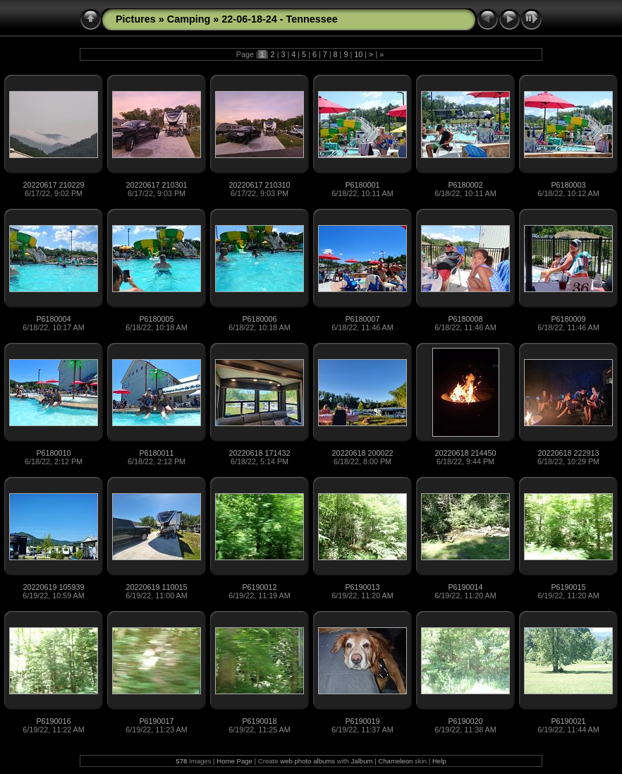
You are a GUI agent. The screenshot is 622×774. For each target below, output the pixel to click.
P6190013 (362, 587)
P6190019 (362, 721)
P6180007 (362, 319)
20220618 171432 (259, 453)
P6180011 (156, 453)
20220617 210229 (53, 185)
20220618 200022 (362, 453)
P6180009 (568, 319)
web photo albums (307, 761)
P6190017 (156, 721)
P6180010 (53, 453)
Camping (189, 19)
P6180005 (156, 319)
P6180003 (568, 185)
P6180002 (465, 185)
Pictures (136, 19)
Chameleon (395, 761)
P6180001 (362, 185)
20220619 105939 (53, 587)
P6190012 (259, 587)
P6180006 (259, 319)
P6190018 (259, 721)
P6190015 (568, 587)
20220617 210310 (259, 185)
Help (439, 761)
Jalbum (362, 761)
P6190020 (465, 721)
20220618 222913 (568, 453)
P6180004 (53, 319)
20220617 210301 (156, 185)
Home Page (234, 761)
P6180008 (465, 319)
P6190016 (53, 721)
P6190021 (568, 721)
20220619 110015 (156, 587)
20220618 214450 (465, 453)
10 (358, 54)
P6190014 (465, 587)
